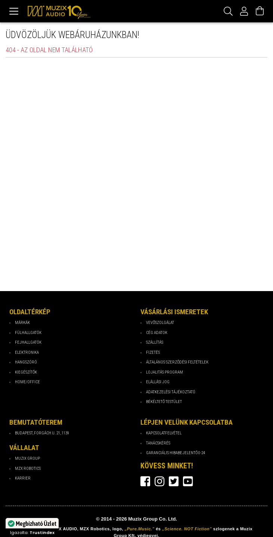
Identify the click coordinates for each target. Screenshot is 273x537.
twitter (174, 481)
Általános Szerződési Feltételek (177, 362)
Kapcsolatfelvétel (164, 433)
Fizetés (153, 352)
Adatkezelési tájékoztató (170, 392)
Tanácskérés (158, 443)
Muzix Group (27, 458)
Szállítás (154, 342)
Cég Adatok (156, 332)
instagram (159, 481)
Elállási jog (158, 382)
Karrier (23, 478)
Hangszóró (26, 362)
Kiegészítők (26, 372)
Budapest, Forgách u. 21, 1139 (42, 433)
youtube (188, 481)
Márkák (22, 322)
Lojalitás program (164, 372)
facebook (145, 481)
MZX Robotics (28, 468)
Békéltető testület (164, 401)
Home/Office (27, 382)
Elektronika (27, 352)
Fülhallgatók (28, 332)
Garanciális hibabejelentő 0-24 (175, 452)
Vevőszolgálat (160, 322)
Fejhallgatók (28, 342)
